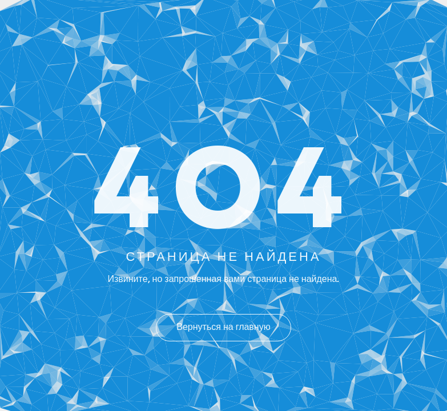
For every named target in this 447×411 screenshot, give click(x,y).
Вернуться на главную (223, 327)
